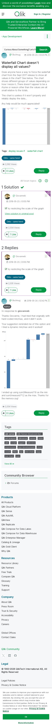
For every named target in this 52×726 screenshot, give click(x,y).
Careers (5, 624)
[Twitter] (3, 655)
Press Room (7, 606)
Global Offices (8, 632)
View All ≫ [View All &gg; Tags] (9, 464)
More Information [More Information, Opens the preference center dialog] (26, 723)
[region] (26, 707)
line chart (29, 451)
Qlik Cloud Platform (11, 506)
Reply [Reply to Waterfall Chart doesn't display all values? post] (42, 170)
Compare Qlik (8, 576)
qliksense (22, 438)
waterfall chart (35, 151)
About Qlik (6, 602)
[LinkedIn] (9, 655)
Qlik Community (10, 649)
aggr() (22, 443)
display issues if (17, 151)
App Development (12, 36)
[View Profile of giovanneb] (21, 195)
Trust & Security (9, 611)
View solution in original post (19, 213)
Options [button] (47, 36)
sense (32, 438)
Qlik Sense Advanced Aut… (29, 434)
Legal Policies (8, 680)
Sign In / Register (42, 14)
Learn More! (37, 27)
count (7, 451)
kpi (21, 451)
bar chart (9, 456)
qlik (6, 443)
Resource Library (9, 563)
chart (39, 447)
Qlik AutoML (7, 515)
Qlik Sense (6, 511)
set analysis (10, 438)
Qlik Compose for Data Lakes (16, 528)
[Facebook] (15, 655)
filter (15, 451)
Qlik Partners (7, 567)
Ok (26, 717)
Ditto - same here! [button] (12, 158)
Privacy (5, 619)
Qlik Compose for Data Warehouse (19, 533)
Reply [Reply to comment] (39, 234)
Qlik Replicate (8, 524)
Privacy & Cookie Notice (13, 685)
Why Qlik (5, 551)
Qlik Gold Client (9, 546)
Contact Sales (8, 637)
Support (5, 589)
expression (10, 447)
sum (18, 456)
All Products (7, 502)
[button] (49, 54)
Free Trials (6, 572)
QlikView (5, 520)
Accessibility (7, 615)
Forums (15, 483)
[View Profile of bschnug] (16, 54)
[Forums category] (5, 483)
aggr (38, 451)
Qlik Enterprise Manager (13, 537)
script (13, 443)
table (40, 438)
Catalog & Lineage (10, 542)
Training (5, 585)
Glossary (5, 581)
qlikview (31, 443)
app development (26, 447)
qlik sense (9, 434)
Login (37, 3)
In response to (15, 311)
